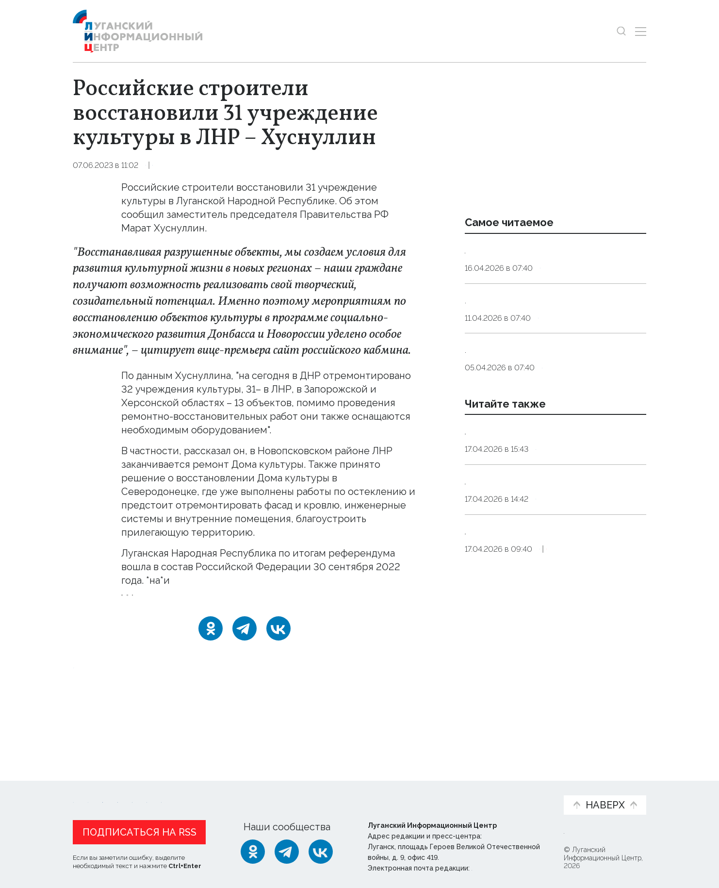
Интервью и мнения (305, 793)
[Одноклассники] (210, 641)
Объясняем (526, 787)
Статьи (136, 787)
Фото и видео (385, 793)
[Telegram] (244, 641)
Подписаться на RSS (139, 830)
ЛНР (134, 601)
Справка (552, 538)
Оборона (558, 675)
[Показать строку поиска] (621, 31)
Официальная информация (192, 793)
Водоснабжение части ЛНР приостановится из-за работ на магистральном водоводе (541, 507)
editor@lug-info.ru (505, 866)
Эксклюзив (606, 675)
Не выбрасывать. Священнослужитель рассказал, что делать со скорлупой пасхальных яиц (555, 399)
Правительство (184, 601)
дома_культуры (256, 601)
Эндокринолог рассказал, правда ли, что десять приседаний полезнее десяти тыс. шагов (554, 262)
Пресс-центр (452, 793)
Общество (211, 165)
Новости (90, 787)
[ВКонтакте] (278, 641)
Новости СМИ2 (101, 729)
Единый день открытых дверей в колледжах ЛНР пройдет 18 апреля (550, 575)
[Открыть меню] (640, 31)
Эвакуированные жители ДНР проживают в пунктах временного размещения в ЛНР (547, 644)
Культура (164, 165)
